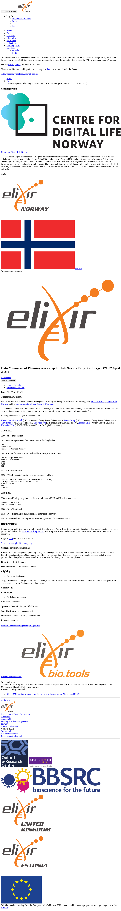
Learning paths (13, 45)
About (9, 31)
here (49, 69)
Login (14, 21)
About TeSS (6, 725)
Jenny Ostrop (69, 420)
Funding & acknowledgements (14, 727)
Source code (6, 737)
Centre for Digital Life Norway (14, 152)
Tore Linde (6, 423)
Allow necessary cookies (12, 74)
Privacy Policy (14, 64)
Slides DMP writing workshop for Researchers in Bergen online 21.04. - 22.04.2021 (43, 700)
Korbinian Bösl (7, 425)
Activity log (6, 706)
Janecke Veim (84, 423)
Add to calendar (8, 380)
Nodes (15, 53)
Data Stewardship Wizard (33, 537)
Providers (16, 50)
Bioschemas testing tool (11, 742)
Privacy (4, 730)
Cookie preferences (9, 732)
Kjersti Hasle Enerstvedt (11, 420)
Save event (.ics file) (15, 387)
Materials (11, 35)
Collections (11, 43)
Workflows (11, 40)
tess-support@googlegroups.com (15, 720)
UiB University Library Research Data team (35, 404)
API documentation (9, 740)
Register (15, 26)
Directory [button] (11, 48)
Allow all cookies (31, 74)
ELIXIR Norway (98, 401)
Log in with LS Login (21, 18)
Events (10, 33)
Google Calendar (14, 385)
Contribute (5, 722)
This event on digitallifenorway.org (16, 549)
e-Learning (11, 38)
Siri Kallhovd (40, 423)
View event (6, 377)
